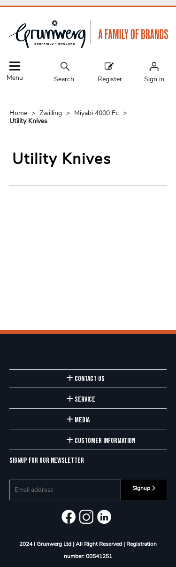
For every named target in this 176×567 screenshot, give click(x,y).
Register (110, 72)
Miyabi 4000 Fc (97, 113)
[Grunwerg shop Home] (88, 46)
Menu (14, 71)
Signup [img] (143, 488)
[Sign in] (154, 72)
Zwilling (51, 113)
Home (19, 113)
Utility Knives (28, 121)
